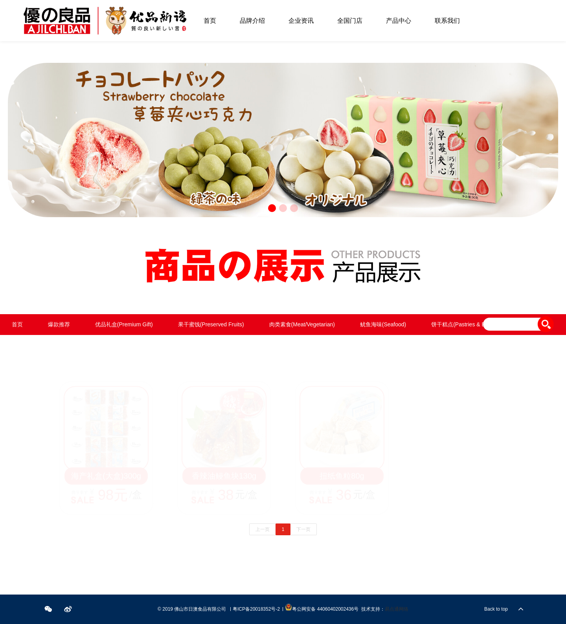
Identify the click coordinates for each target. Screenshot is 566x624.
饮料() (117, 345)
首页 (210, 20)
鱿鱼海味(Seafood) (383, 324)
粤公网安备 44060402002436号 (321, 608)
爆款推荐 (59, 324)
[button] (272, 208)
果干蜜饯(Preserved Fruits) (211, 324)
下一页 (303, 529)
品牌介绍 (252, 20)
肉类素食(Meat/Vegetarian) (302, 324)
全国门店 (349, 20)
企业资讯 (301, 20)
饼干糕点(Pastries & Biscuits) (466, 324)
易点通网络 (396, 609)
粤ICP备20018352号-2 (256, 609)
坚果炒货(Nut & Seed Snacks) (48, 345)
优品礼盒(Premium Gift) (124, 324)
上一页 (262, 529)
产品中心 (398, 20)
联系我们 (447, 20)
